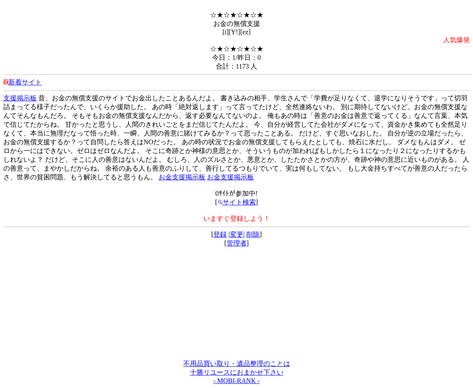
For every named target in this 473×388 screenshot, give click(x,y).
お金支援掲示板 (182, 177)
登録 (220, 234)
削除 (253, 234)
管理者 (237, 243)
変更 (236, 234)
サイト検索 (237, 202)
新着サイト (25, 82)
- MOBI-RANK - (236, 380)
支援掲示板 (20, 98)
